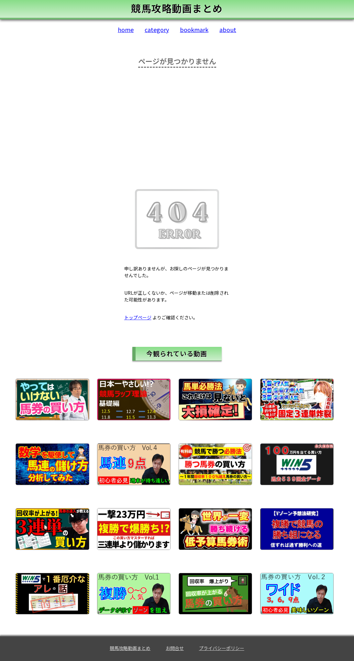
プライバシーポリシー (221, 648)
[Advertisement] (177, 127)
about (227, 29)
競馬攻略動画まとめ (130, 648)
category (157, 29)
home (126, 29)
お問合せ (175, 648)
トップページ (137, 317)
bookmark (194, 29)
